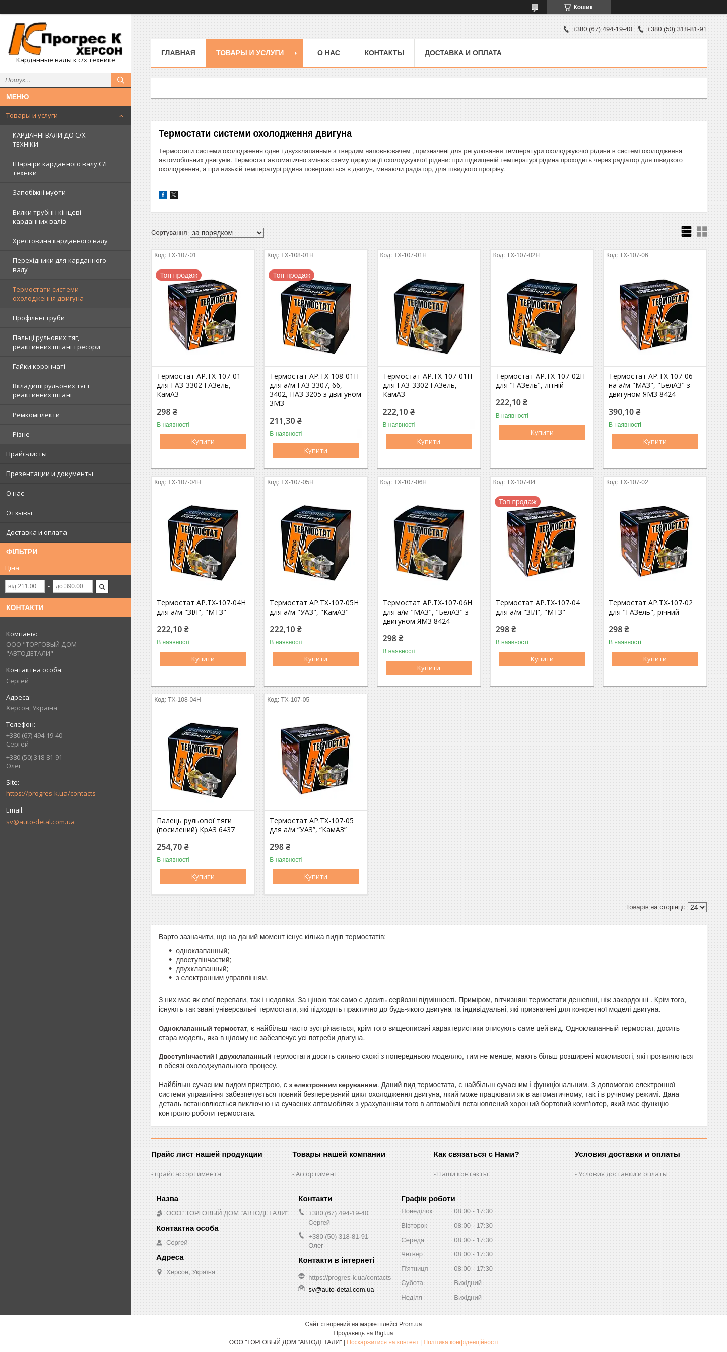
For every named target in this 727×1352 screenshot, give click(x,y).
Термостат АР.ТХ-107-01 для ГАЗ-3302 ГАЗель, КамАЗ (199, 385)
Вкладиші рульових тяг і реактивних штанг (51, 390)
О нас (15, 493)
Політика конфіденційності (461, 1342)
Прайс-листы (26, 453)
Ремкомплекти (36, 414)
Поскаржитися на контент (382, 1342)
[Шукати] (121, 80)
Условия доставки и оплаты (623, 1173)
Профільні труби (39, 317)
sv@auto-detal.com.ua (40, 821)
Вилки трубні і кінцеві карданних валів (47, 217)
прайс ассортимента (188, 1173)
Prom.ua (410, 1324)
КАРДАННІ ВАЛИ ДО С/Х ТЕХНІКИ (49, 139)
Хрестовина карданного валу (60, 240)
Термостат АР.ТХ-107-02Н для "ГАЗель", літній (540, 381)
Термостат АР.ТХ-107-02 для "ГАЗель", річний (651, 607)
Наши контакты (462, 1173)
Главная (178, 53)
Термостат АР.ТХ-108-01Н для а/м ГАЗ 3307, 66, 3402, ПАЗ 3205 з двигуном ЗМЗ (315, 390)
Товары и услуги (32, 115)
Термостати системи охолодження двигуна (48, 294)
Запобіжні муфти (39, 192)
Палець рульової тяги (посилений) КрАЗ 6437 (196, 825)
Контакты (384, 53)
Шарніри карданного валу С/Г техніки (60, 168)
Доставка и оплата (36, 532)
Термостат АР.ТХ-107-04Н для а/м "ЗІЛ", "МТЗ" (201, 607)
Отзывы (19, 512)
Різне (21, 434)
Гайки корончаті (39, 366)
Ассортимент (317, 1173)
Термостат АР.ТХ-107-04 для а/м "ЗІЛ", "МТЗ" (538, 607)
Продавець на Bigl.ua (363, 1333)
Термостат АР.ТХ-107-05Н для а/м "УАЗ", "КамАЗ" (314, 607)
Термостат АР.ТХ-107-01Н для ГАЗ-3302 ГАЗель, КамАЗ (427, 385)
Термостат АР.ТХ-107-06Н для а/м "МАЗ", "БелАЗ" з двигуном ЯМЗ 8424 (427, 612)
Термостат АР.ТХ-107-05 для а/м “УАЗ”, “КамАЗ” (312, 825)
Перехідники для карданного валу (59, 265)
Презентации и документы (49, 473)
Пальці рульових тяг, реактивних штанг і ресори (56, 342)
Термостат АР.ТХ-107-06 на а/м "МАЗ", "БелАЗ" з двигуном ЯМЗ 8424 (651, 385)
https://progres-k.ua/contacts (51, 793)
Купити (203, 441)
